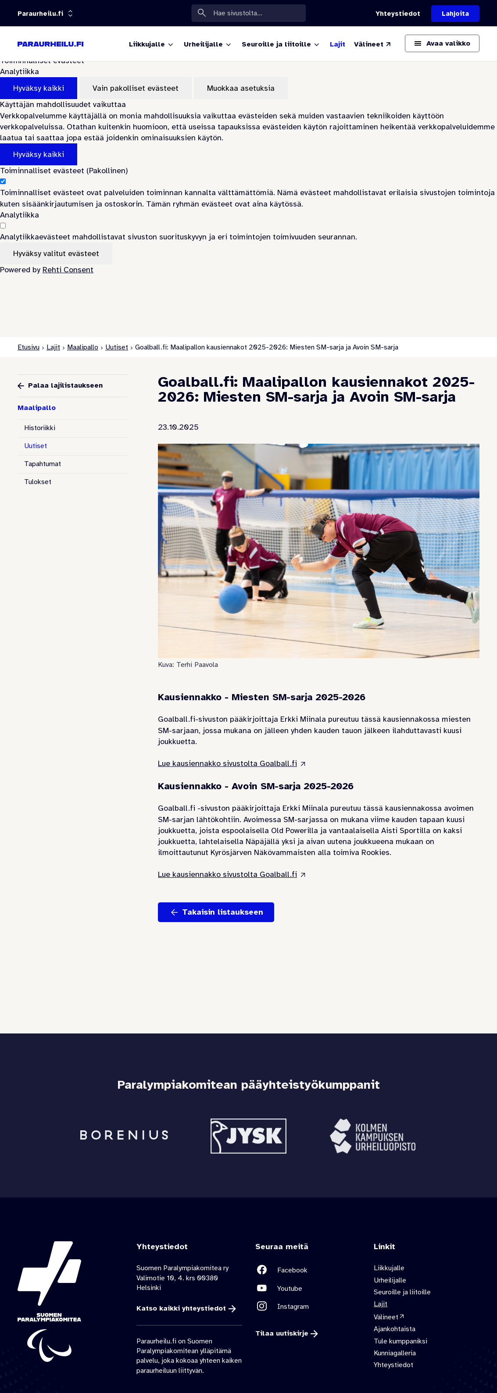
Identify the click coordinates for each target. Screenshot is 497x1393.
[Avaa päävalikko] (442, 43)
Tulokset (37, 481)
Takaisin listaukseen (222, 912)
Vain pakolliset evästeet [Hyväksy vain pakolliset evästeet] (136, 88)
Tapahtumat (42, 464)
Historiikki (39, 428)
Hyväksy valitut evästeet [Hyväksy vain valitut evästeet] (56, 253)
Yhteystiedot (393, 1365)
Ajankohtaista (394, 1329)
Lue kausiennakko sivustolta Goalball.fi (227, 763)
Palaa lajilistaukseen (65, 385)
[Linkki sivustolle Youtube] (308, 1288)
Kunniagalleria (395, 1353)
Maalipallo (82, 347)
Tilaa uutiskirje (281, 1333)
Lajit (53, 347)
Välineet (386, 1316)
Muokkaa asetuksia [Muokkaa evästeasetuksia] (241, 88)
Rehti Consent (68, 269)
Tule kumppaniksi (400, 1340)
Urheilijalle (390, 1279)
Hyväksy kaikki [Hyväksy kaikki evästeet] (38, 88)
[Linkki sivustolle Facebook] (308, 1270)
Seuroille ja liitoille (402, 1292)
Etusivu (28, 347)
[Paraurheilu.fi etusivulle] (50, 43)
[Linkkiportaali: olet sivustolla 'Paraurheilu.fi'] (40, 13)
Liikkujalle (389, 1268)
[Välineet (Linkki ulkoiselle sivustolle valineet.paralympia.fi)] (373, 44)
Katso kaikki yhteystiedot (181, 1308)
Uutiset (116, 347)
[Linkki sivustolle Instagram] (308, 1306)
